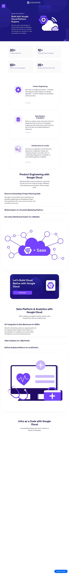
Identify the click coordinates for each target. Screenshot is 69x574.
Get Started (22, 292)
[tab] (36, 198)
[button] (3, 6)
